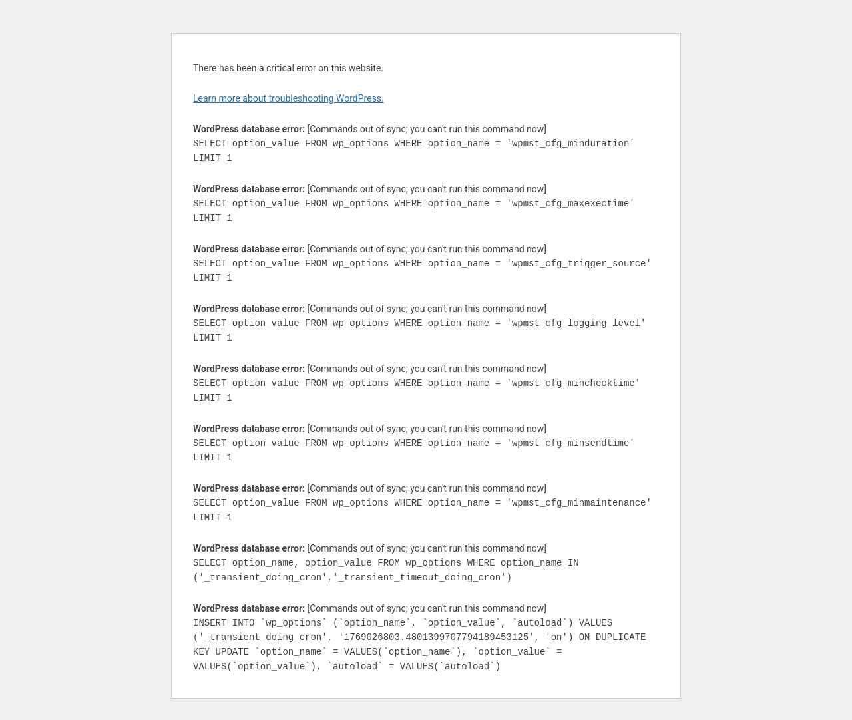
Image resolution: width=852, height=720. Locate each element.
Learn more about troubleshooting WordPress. (288, 98)
